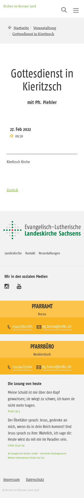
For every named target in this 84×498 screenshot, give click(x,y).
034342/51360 (22, 366)
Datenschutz (35, 479)
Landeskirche (13, 253)
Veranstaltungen (49, 253)
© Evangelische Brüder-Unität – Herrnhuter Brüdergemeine (37, 453)
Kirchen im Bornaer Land (19, 6)
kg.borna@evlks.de (57, 326)
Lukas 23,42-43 (16, 445)
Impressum (11, 479)
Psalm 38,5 (14, 411)
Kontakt (30, 253)
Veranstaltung (44, 27)
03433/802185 (22, 326)
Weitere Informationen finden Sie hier (26, 457)
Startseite (21, 27)
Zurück (12, 189)
